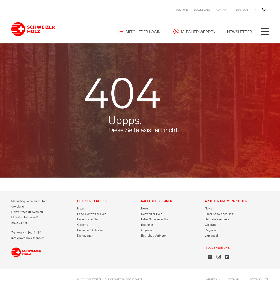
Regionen (147, 224)
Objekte (82, 224)
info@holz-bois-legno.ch (27, 238)
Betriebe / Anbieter (90, 230)
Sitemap (233, 279)
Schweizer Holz (151, 214)
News (81, 208)
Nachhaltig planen (156, 201)
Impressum (213, 279)
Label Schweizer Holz (91, 214)
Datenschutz (259, 279)
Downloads (202, 9)
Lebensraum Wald (89, 219)
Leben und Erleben (92, 201)
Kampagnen (85, 235)
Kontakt (222, 9)
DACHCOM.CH (134, 279)
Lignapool (211, 235)
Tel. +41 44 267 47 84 (26, 232)
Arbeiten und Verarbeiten (226, 201)
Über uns (182, 9)
